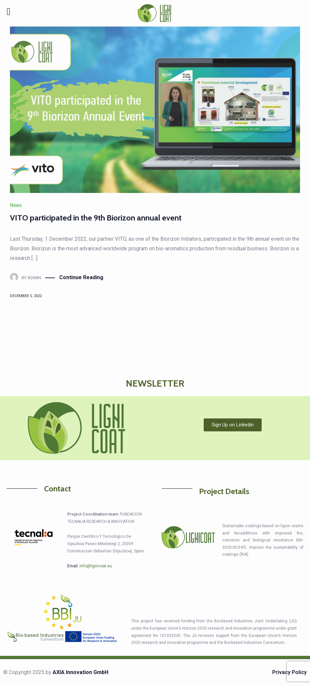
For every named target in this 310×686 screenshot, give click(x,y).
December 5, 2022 (26, 296)
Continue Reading (81, 277)
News (16, 205)
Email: (89, 566)
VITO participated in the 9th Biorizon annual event (95, 217)
